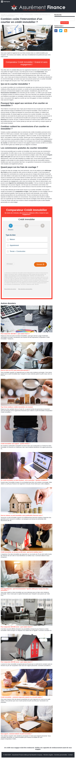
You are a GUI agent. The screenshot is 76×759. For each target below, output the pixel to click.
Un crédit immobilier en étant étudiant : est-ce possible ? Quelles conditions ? (24, 480)
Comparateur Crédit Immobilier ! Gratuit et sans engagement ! (26, 63)
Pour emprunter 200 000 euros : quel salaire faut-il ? (17, 662)
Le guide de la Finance (13, 14)
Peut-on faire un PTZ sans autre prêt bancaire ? (15, 370)
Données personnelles (60, 755)
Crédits (21, 14)
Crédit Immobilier (29, 14)
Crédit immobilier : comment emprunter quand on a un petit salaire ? (22, 697)
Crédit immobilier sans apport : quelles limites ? (15, 443)
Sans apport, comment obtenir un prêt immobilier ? (16, 734)
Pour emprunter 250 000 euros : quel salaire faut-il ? (17, 627)
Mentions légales (48, 755)
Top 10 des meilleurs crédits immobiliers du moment (17, 407)
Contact (70, 755)
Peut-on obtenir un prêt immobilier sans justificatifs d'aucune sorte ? (22, 515)
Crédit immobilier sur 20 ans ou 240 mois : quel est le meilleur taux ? (22, 552)
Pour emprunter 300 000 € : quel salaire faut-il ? (15, 333)
